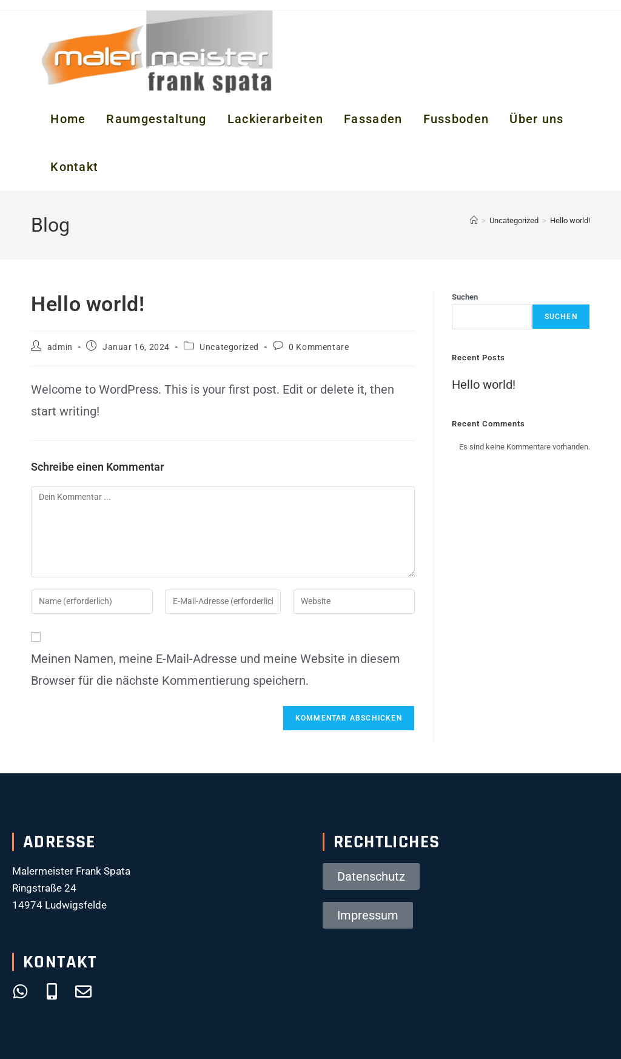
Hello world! (570, 220)
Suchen (465, 296)
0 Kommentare (319, 347)
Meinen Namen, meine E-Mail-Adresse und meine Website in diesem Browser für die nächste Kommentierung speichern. (215, 669)
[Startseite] (474, 220)
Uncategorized (229, 347)
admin (60, 347)
